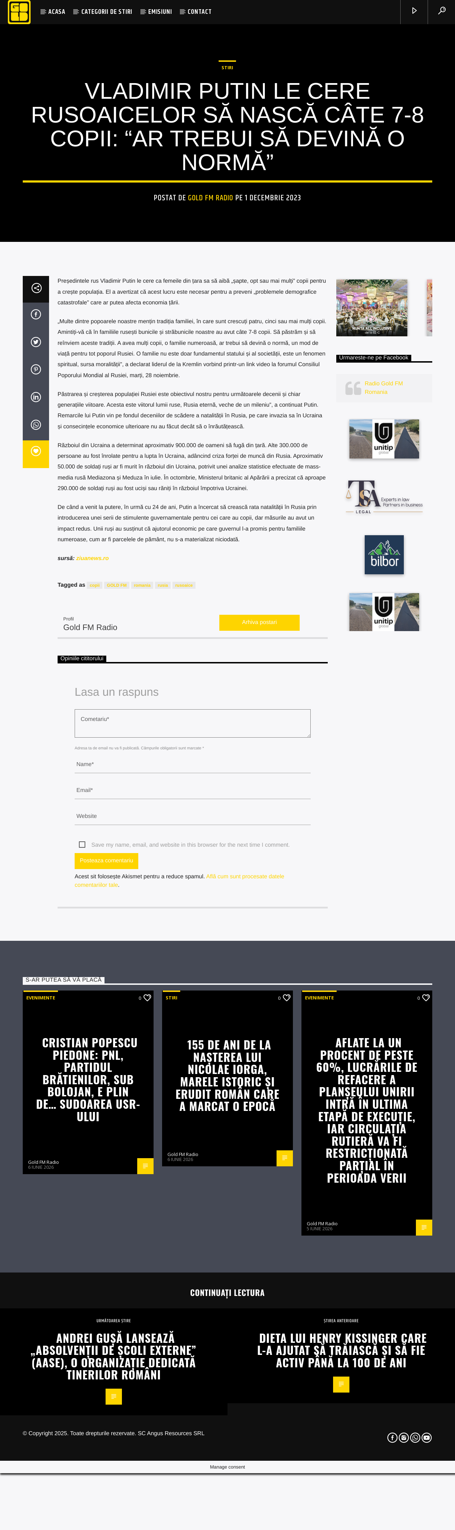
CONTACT (200, 12)
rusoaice (184, 867)
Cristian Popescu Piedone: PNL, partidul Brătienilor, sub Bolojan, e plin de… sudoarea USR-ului (88, 1361)
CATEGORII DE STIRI (106, 12)
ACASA (56, 12)
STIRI (227, 196)
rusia (163, 867)
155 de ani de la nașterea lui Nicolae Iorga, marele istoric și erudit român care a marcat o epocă (227, 1357)
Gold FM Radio (211, 326)
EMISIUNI (160, 12)
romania (142, 867)
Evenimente (40, 1279)
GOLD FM (117, 867)
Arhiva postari (259, 904)
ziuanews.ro (92, 840)
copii (95, 867)
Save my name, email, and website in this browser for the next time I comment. (190, 1127)
